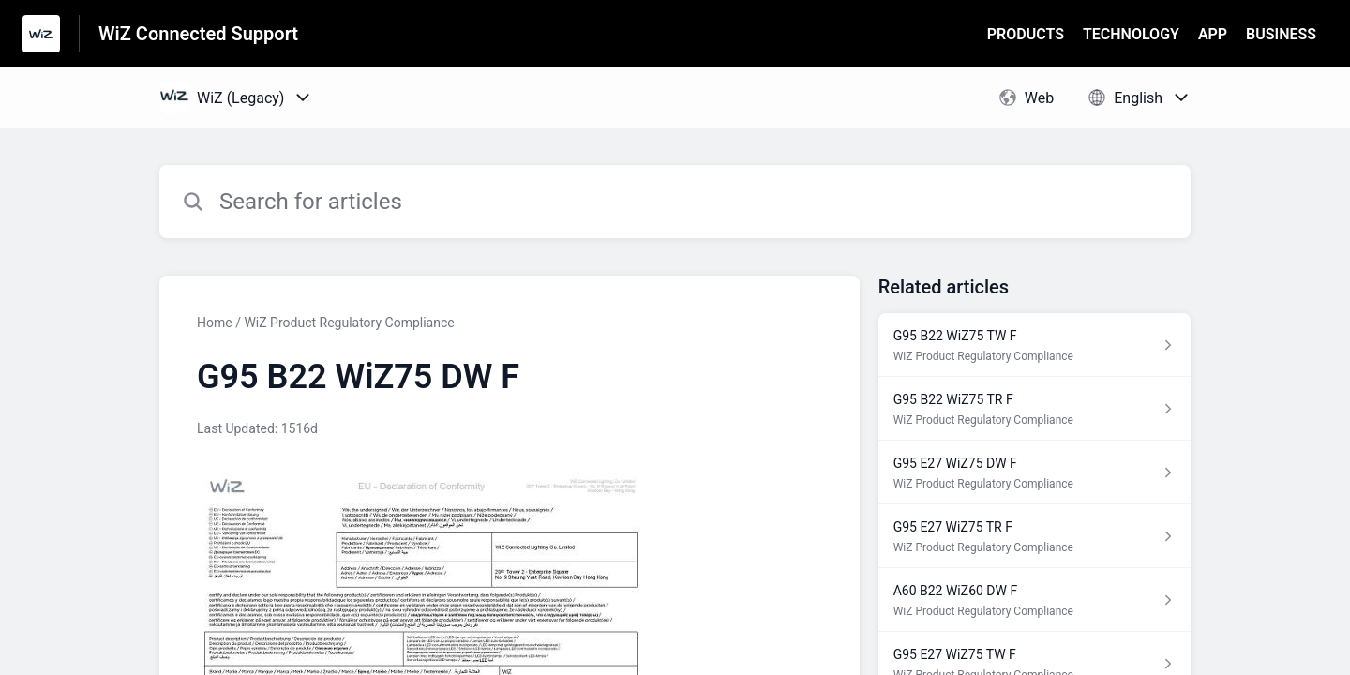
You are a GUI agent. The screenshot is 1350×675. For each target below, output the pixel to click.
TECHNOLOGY (1131, 34)
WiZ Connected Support (198, 33)
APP (1212, 34)
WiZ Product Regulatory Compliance (349, 322)
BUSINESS (1281, 34)
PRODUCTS (1025, 34)
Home (214, 322)
